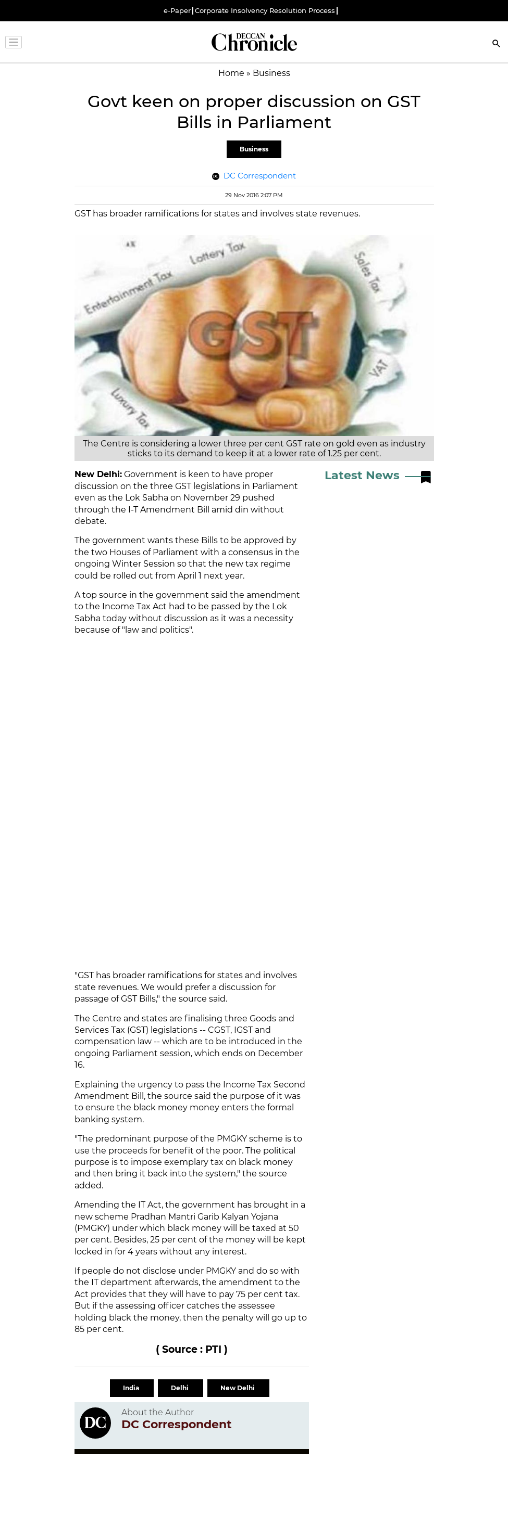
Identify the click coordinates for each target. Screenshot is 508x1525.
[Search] (496, 44)
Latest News (362, 475)
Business (254, 149)
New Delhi (238, 1388)
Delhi (180, 1388)
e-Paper (177, 11)
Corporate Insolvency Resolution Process (265, 11)
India (132, 1388)
